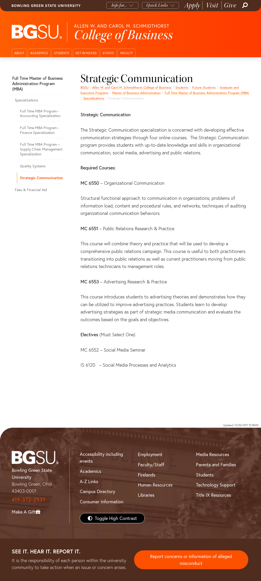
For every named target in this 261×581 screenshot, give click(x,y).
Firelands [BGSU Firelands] (146, 475)
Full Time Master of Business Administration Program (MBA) (207, 93)
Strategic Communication (41, 177)
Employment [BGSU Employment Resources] (150, 454)
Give (230, 5)
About (19, 53)
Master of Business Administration (136, 93)
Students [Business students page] (181, 87)
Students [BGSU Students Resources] (205, 475)
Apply (192, 5)
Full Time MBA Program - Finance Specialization (39, 130)
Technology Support (216, 485)
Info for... (119, 5)
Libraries (146, 495)
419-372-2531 (28, 499)
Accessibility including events (101, 457)
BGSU (84, 87)
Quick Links (157, 5)
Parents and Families (216, 464)
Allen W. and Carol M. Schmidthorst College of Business (132, 87)
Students (61, 53)
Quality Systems (33, 166)
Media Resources (212, 454)
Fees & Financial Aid (31, 189)
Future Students (204, 87)
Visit (212, 5)
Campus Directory (97, 491)
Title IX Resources (213, 495)
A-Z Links (89, 481)
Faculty (126, 53)
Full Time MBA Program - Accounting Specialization (40, 113)
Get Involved (86, 53)
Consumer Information (101, 501)
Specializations (93, 98)
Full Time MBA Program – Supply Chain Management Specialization (41, 149)
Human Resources (155, 485)
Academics (39, 53)
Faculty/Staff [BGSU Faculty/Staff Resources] (151, 464)
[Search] (244, 5)
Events (108, 53)
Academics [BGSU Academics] (90, 471)
